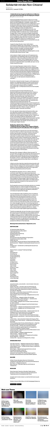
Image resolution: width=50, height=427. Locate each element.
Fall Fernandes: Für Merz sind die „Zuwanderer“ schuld (6, 418)
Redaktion (9, 7)
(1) (15, 78)
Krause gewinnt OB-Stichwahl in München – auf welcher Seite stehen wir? (17, 419)
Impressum (12, 425)
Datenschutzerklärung (19, 425)
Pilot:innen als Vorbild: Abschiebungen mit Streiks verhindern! (31, 402)
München (19, 384)
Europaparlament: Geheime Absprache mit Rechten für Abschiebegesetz (43, 418)
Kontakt (2, 425)
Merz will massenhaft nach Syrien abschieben (18, 401)
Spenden (7, 425)
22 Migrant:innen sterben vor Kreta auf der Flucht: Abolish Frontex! (42, 402)
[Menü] (1, 1)
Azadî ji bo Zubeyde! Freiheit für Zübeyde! (31, 417)
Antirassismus (13, 384)
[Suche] (3, 1)
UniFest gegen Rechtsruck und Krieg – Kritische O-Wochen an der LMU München (5, 404)
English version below (16, 16)
